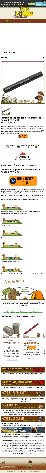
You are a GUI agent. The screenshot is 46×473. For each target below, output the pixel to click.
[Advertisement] (23, 36)
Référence (4, 123)
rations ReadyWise (26, 453)
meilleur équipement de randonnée (20, 415)
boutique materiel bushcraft (23, 442)
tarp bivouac (38, 412)
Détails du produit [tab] (20, 165)
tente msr (26, 445)
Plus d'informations (40, 3)
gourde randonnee (31, 447)
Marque (16, 123)
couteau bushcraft (25, 400)
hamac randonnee (27, 412)
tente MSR (24, 438)
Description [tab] (6, 165)
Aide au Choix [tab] (35, 165)
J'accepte (32, 3)
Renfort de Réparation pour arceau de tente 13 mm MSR (31, 344)
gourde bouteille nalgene (27, 436)
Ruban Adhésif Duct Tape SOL (11, 343)
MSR (20, 123)
